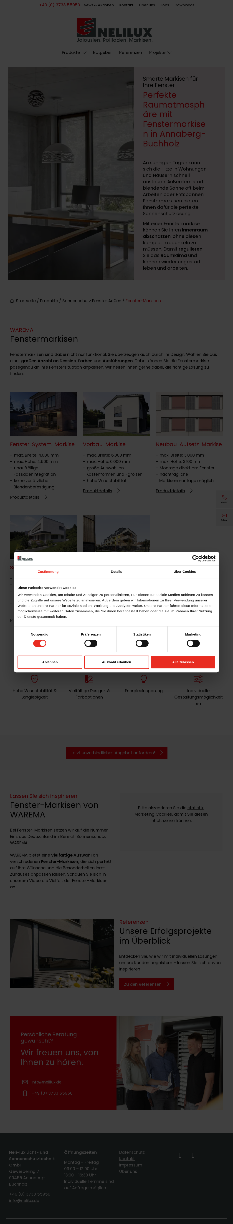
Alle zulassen (183, 662)
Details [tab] (116, 571)
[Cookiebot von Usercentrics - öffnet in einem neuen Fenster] (195, 558)
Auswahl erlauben (116, 662)
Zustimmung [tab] (48, 571)
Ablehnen (50, 662)
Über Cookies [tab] (185, 571)
